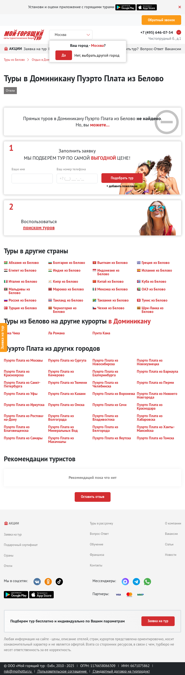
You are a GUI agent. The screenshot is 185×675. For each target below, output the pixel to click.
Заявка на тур (13, 534)
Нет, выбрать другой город (96, 55)
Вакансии (171, 534)
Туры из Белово (14, 60)
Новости (170, 555)
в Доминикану (129, 321)
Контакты (96, 565)
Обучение (96, 544)
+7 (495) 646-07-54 (156, 32)
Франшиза (97, 555)
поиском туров (39, 227)
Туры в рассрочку (101, 523)
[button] (21, 263)
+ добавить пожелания (122, 186)
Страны (8, 555)
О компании (173, 523)
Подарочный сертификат (21, 545)
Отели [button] (10, 90)
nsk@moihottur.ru (18, 671)
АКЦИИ (11, 523)
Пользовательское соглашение (62, 671)
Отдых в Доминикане (46, 60)
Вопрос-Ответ (99, 534)
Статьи (169, 544)
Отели (8, 566)
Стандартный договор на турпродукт (121, 671)
